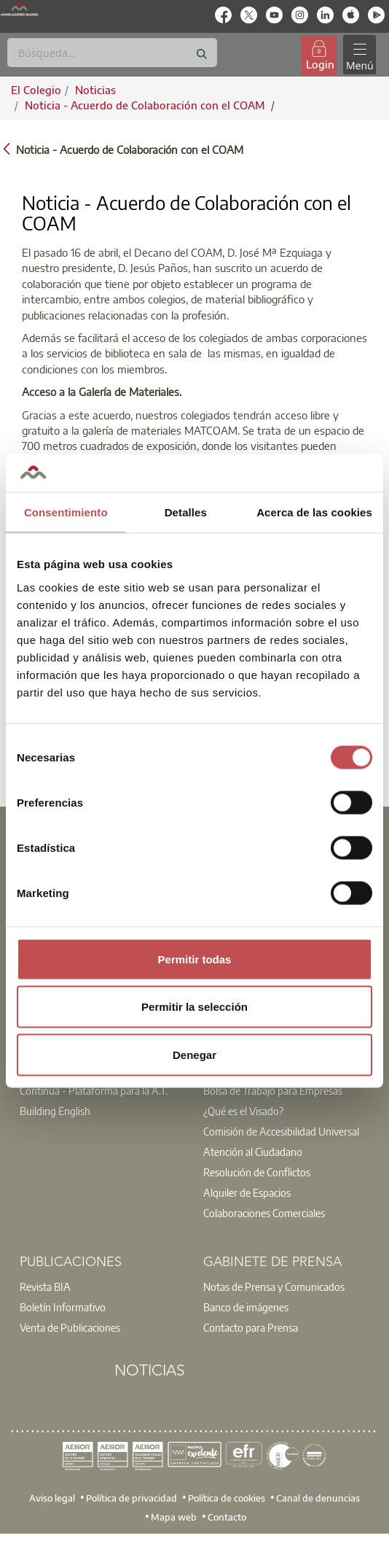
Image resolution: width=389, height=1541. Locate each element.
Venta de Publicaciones (70, 1327)
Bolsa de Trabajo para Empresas (272, 1090)
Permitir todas (195, 958)
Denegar (194, 1054)
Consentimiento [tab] (66, 512)
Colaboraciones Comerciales (264, 1212)
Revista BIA (45, 1286)
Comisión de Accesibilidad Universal (281, 1131)
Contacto (227, 1516)
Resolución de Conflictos (256, 1172)
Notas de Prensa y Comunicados (274, 1286)
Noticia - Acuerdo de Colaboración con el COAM (146, 105)
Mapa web (174, 1516)
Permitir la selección (194, 1007)
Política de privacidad (131, 1498)
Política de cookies (226, 1498)
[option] (102, 1090)
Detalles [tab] (186, 512)
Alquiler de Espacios (247, 1192)
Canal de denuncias (318, 1498)
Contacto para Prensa (250, 1327)
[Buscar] (112, 52)
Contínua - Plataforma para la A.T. (94, 1090)
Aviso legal (52, 1498)
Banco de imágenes (245, 1306)
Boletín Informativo (63, 1306)
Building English (55, 1110)
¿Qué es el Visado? (243, 1110)
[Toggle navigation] (359, 55)
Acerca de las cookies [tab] (314, 512)
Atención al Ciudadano (252, 1151)
